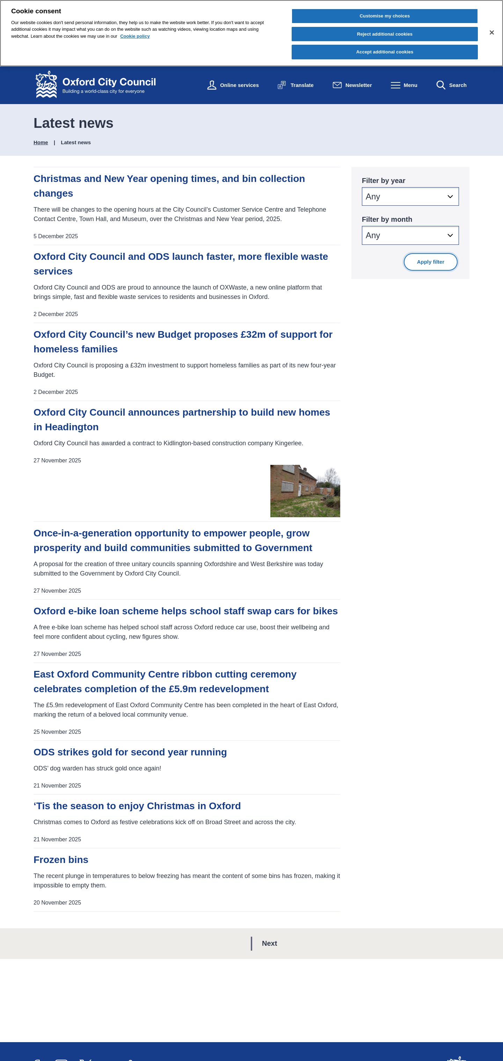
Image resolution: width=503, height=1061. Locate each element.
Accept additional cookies (385, 51)
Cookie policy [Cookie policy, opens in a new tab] (135, 36)
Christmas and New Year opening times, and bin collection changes (169, 186)
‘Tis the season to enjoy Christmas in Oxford (139, 805)
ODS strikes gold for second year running (130, 752)
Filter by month (387, 219)
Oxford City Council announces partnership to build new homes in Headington (182, 419)
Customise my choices (385, 16)
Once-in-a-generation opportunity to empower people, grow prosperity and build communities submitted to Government (173, 540)
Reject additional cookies (385, 34)
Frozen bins (61, 859)
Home (41, 142)
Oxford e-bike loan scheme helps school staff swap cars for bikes (186, 611)
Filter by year (384, 180)
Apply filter (430, 262)
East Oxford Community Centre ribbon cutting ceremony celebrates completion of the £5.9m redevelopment (165, 681)
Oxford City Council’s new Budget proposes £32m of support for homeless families (183, 341)
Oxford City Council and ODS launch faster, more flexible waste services (181, 264)
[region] (251, 33)
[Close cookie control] (492, 32)
